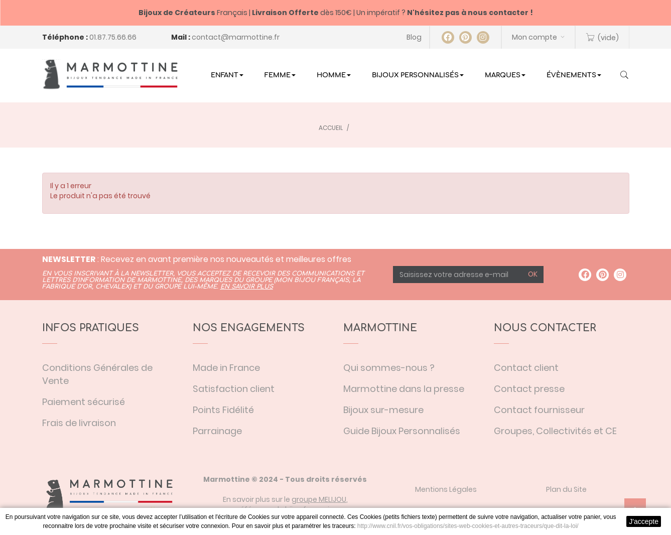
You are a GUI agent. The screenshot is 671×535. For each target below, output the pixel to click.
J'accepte (643, 521)
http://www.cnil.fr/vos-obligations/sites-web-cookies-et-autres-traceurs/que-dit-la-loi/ (468, 525)
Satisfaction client (234, 388)
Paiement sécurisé (83, 401)
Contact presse (529, 388)
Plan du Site (566, 489)
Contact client (526, 367)
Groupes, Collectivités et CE (555, 431)
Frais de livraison (79, 423)
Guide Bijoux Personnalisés (401, 431)
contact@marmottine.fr (236, 37)
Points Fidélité (223, 410)
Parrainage (217, 431)
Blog (414, 37)
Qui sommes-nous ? (389, 367)
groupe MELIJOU (319, 499)
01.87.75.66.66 (113, 37)
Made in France (226, 367)
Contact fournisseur (539, 410)
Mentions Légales (446, 489)
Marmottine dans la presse (403, 388)
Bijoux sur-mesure (383, 410)
